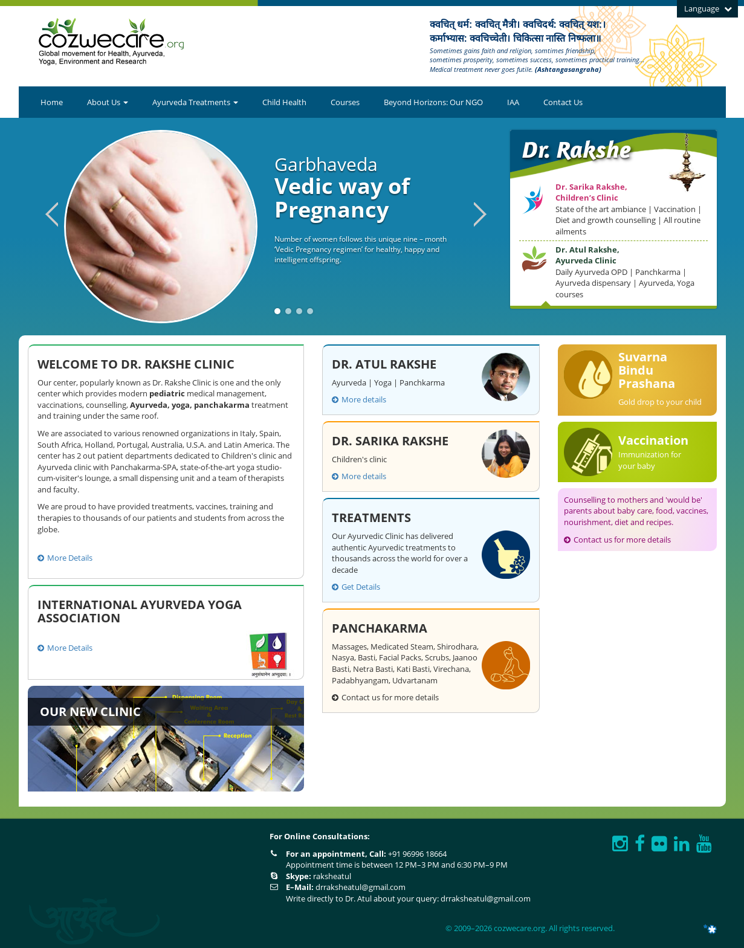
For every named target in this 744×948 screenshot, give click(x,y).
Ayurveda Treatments (195, 102)
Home (51, 102)
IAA (513, 102)
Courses (345, 102)
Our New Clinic (90, 711)
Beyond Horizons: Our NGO (433, 102)
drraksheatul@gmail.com (360, 887)
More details (359, 399)
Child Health (284, 102)
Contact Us (563, 102)
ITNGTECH (695, 929)
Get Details (356, 586)
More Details (64, 557)
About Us (107, 102)
